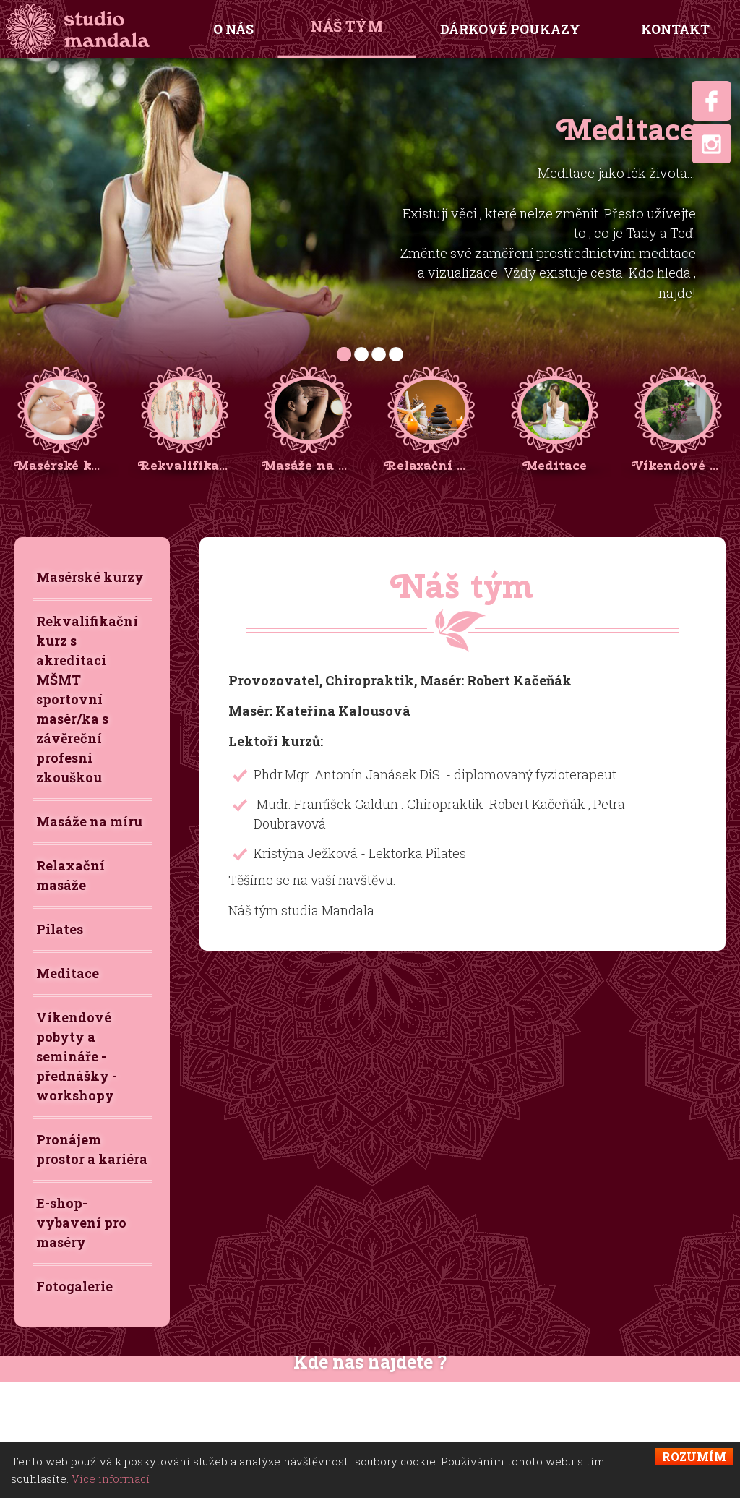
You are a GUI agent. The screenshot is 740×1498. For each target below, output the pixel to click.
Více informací (111, 1478)
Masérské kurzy (90, 577)
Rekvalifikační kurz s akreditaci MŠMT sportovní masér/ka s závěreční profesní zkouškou (87, 699)
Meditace (67, 973)
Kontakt (675, 29)
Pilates (59, 929)
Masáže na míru (89, 821)
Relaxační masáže (70, 875)
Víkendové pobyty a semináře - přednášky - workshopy (76, 1056)
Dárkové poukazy (510, 29)
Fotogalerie (74, 1286)
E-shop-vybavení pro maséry (81, 1222)
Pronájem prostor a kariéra (91, 1149)
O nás (233, 29)
